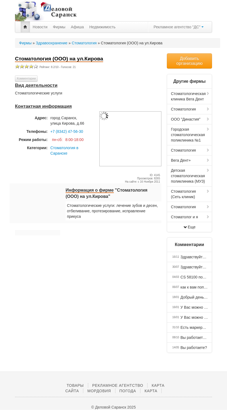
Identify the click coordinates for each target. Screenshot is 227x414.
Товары (75, 385)
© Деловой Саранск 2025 (113, 407)
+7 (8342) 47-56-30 (66, 131)
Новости (40, 27)
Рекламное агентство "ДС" (179, 27)
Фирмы (59, 27)
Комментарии (26, 78)
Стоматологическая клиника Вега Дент (190, 96)
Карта (151, 391)
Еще (189, 227)
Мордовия (99, 391)
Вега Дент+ (190, 160)
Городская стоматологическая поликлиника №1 (190, 134)
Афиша (77, 27)
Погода (127, 391)
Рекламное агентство (117, 385)
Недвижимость (102, 27)
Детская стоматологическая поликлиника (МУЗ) (190, 175)
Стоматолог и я (190, 217)
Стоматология (190, 109)
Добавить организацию (189, 61)
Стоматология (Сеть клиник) (190, 194)
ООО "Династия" (190, 119)
